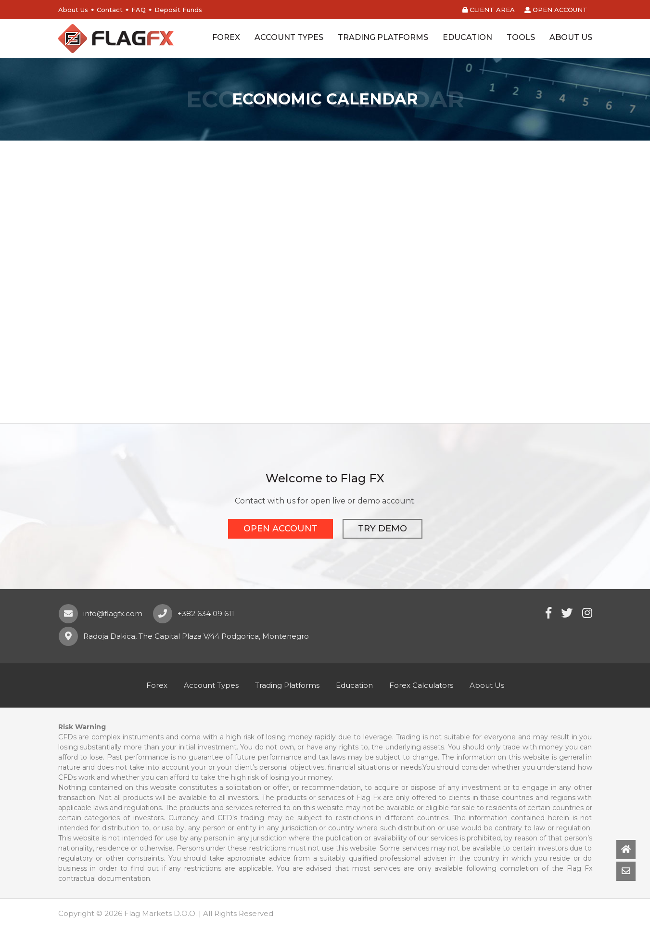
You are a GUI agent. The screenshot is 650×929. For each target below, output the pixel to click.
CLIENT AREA (488, 9)
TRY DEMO (382, 528)
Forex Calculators (421, 685)
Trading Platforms (287, 685)
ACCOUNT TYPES (289, 37)
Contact (110, 9)
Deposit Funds (178, 9)
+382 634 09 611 (206, 613)
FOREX (226, 37)
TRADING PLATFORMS (383, 37)
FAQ (138, 9)
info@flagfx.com (112, 613)
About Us (73, 9)
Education (354, 685)
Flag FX (116, 38)
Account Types (211, 685)
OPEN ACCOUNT (555, 9)
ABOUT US (570, 37)
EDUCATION (467, 37)
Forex (156, 685)
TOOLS (521, 37)
